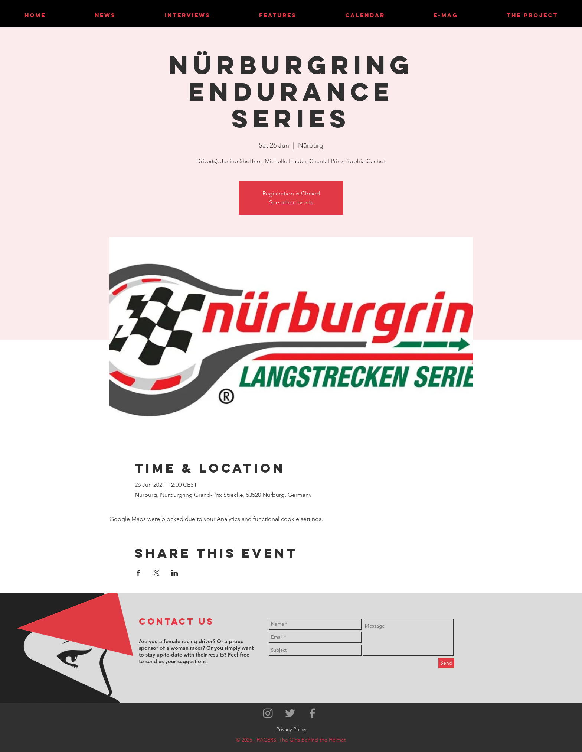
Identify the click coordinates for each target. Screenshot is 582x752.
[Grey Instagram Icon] (267, 713)
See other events (291, 202)
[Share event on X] (156, 573)
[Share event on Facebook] (138, 573)
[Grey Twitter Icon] (290, 713)
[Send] (446, 663)
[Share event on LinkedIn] (174, 573)
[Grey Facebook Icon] (312, 713)
